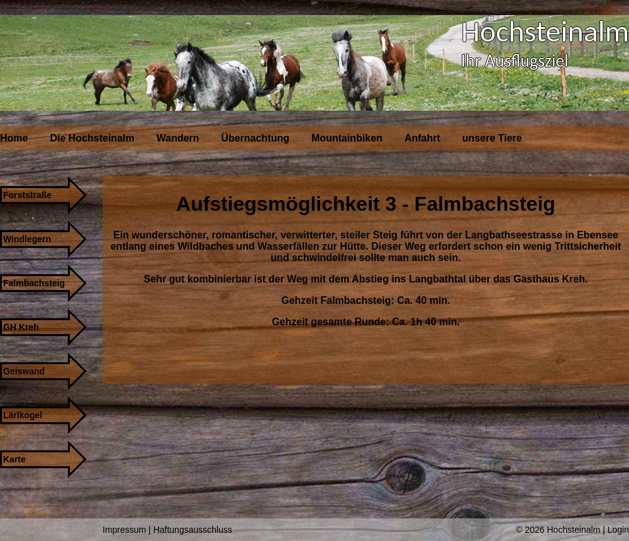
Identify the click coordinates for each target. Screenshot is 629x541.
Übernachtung (255, 138)
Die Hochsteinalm (92, 138)
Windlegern (27, 239)
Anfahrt (422, 138)
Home (14, 138)
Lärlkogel (22, 415)
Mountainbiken (346, 138)
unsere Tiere (492, 138)
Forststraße (27, 195)
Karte (14, 459)
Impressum (124, 530)
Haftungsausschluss (192, 530)
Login (618, 530)
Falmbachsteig (34, 283)
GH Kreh (21, 327)
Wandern (178, 138)
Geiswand (24, 371)
